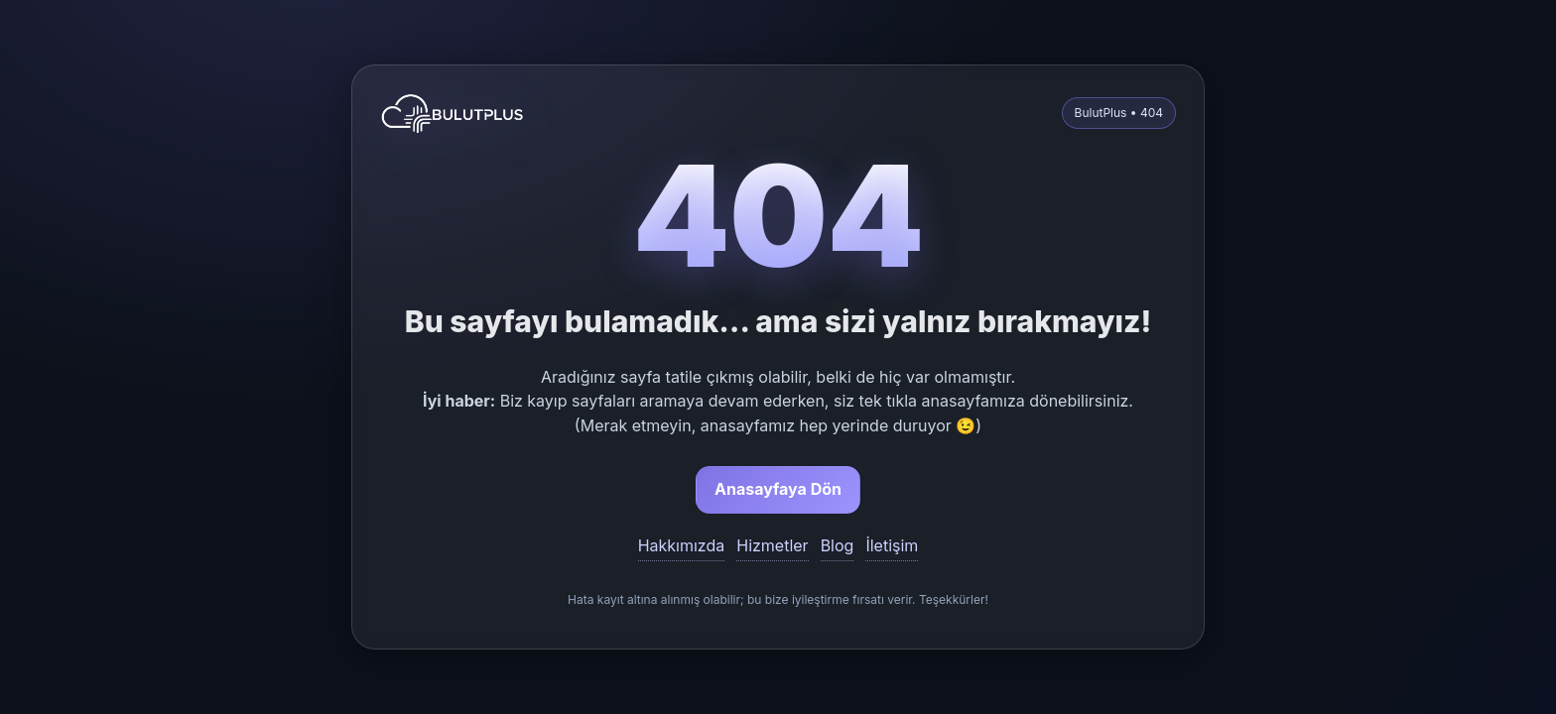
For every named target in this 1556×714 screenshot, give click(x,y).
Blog (837, 545)
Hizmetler (772, 545)
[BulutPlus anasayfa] (452, 113)
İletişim (891, 545)
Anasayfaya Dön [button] (778, 489)
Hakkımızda (681, 545)
